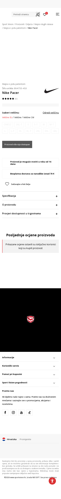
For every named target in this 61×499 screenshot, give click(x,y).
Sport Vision (7, 24)
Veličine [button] (17, 117)
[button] (26, 14)
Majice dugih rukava (43, 24)
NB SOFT (36, 477)
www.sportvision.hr (18, 477)
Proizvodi (19, 24)
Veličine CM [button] (28, 117)
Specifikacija (29, 195)
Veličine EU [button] (7, 117)
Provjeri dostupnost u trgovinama (29, 213)
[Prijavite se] (45, 14)
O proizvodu (29, 204)
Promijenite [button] (25, 439)
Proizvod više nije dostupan (17, 144)
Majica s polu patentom (14, 28)
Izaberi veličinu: (10, 112)
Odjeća (29, 24)
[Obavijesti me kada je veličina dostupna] (7, 124)
